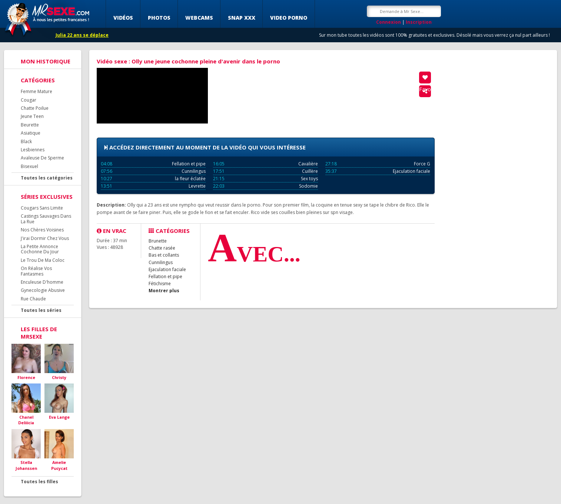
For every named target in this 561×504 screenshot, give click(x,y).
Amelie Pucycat (59, 465)
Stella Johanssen (26, 465)
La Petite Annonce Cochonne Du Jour (40, 249)
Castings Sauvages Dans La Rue (46, 218)
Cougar (28, 100)
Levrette (153, 186)
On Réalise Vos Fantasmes (36, 271)
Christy (59, 377)
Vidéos (123, 17)
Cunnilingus (153, 171)
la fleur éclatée (153, 178)
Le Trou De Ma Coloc (42, 260)
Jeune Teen (32, 116)
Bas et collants (164, 255)
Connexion (388, 22)
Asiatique (30, 133)
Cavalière (265, 163)
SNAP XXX (241, 17)
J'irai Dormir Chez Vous (45, 238)
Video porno (288, 17)
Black (26, 141)
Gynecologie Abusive (43, 290)
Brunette (158, 241)
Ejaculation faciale (377, 171)
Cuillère (265, 171)
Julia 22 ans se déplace (82, 35)
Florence (26, 377)
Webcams (199, 17)
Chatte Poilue (35, 108)
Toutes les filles (39, 481)
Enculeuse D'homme (42, 282)
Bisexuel (29, 166)
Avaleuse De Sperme (42, 158)
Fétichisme (160, 283)
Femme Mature (36, 91)
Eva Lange (59, 417)
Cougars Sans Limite (42, 208)
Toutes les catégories (47, 178)
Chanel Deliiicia (26, 420)
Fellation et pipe (153, 163)
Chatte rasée (162, 248)
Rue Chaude (33, 299)
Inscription (419, 22)
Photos (159, 17)
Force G (377, 163)
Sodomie (265, 186)
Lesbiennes (32, 149)
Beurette (30, 125)
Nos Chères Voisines (42, 230)
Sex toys (265, 178)
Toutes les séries (41, 310)
